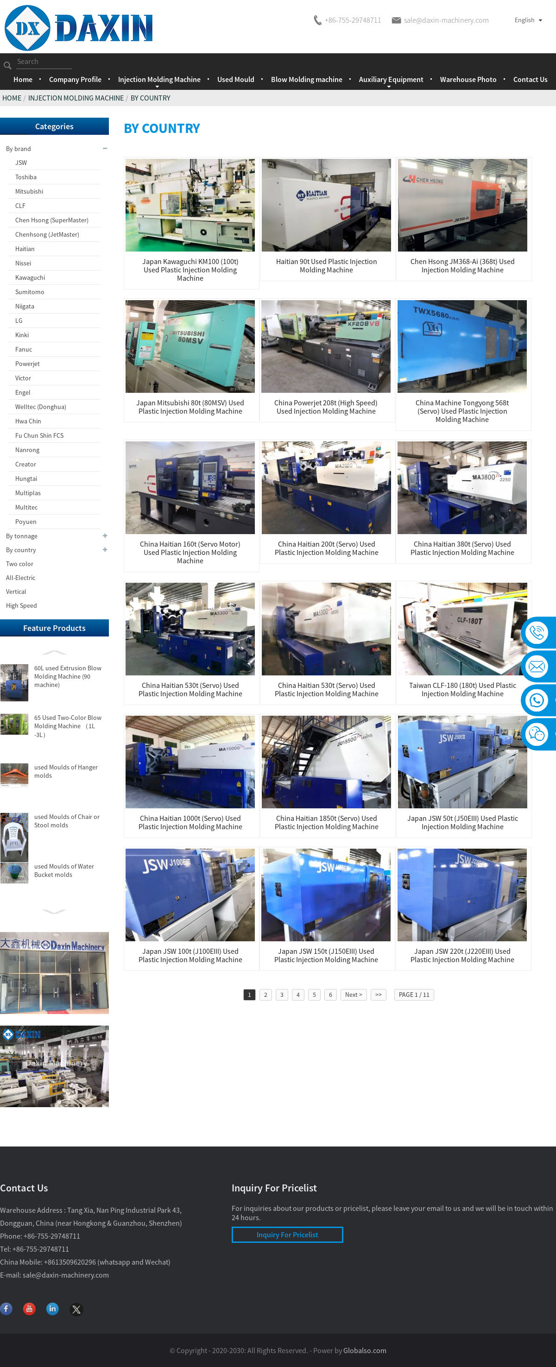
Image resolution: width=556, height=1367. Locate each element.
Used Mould (235, 79)
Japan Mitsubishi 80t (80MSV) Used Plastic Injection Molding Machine (190, 407)
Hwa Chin (28, 421)
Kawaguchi (30, 277)
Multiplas (28, 493)
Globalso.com (364, 1350)
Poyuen (26, 521)
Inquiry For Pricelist (287, 1234)
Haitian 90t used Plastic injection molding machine (326, 265)
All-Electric (20, 577)
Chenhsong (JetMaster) (47, 234)
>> (378, 994)
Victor (23, 378)
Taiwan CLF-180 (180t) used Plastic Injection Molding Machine (462, 689)
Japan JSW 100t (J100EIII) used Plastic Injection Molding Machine (190, 955)
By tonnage (57, 536)
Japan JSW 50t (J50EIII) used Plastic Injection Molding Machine (462, 822)
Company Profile (75, 79)
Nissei (23, 263)
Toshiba (26, 177)
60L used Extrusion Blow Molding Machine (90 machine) (67, 676)
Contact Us (530, 79)
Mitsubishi (29, 191)
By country (151, 97)
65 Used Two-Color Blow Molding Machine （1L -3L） (67, 726)
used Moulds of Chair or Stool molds (67, 821)
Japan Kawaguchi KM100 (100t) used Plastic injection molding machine (190, 270)
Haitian (25, 249)
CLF (20, 206)
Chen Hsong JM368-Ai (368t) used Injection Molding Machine (463, 265)
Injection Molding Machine (76, 97)
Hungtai (26, 478)
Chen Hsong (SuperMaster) (51, 220)
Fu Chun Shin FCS (39, 435)
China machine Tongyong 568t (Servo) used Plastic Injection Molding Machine (462, 411)
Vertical (16, 591)
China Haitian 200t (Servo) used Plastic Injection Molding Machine (327, 548)
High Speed (21, 605)
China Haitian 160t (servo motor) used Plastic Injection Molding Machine (190, 552)
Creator (25, 464)
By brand (57, 149)
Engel (23, 392)
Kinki (22, 335)
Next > (353, 994)
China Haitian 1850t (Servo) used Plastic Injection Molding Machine (327, 822)
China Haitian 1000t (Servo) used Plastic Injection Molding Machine (190, 822)
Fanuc (23, 349)
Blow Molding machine (306, 79)
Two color (19, 564)
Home (22, 79)
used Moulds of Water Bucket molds (64, 870)
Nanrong (27, 450)
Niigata (24, 306)
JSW (21, 162)
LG (19, 320)
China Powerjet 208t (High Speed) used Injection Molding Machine (326, 407)
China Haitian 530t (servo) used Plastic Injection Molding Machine (190, 689)
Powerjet (27, 363)
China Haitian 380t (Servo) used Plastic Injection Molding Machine (462, 548)
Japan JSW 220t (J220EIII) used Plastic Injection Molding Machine (462, 955)
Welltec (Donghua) (40, 407)
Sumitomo (29, 292)
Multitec (26, 507)
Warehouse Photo (468, 79)
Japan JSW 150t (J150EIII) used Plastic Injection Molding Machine (326, 955)
